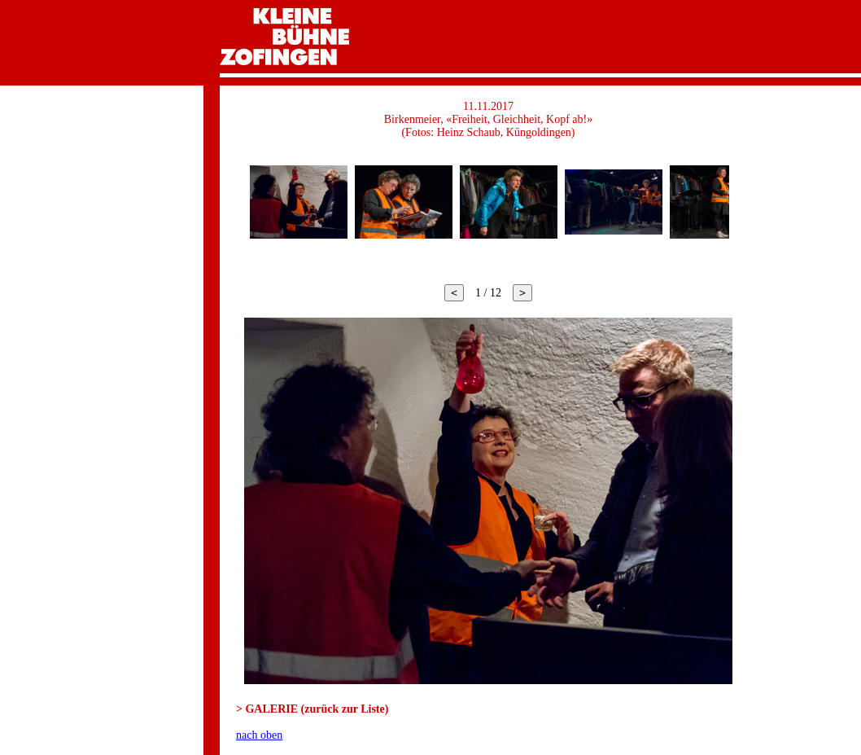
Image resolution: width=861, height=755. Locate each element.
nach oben (259, 735)
